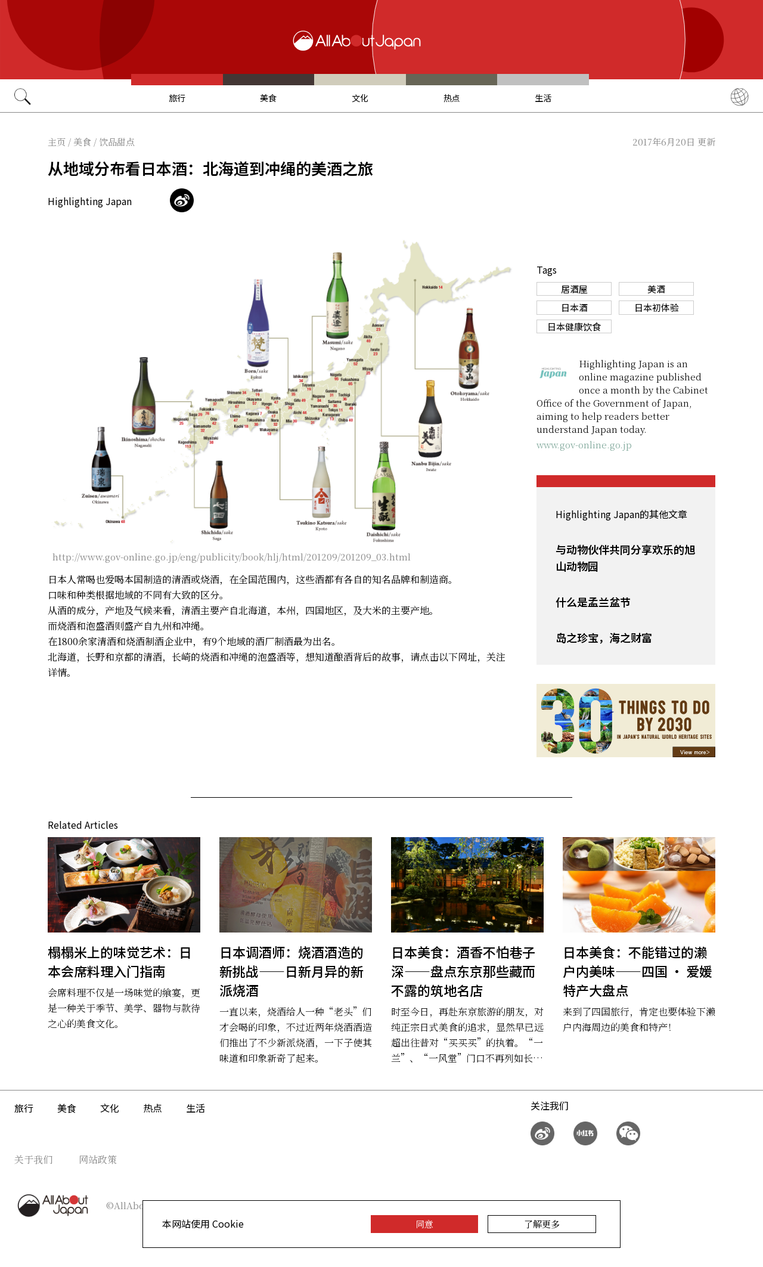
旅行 (177, 98)
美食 (268, 98)
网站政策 (98, 1159)
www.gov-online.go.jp (584, 444)
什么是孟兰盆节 (593, 601)
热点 (451, 98)
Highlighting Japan (90, 201)
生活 (543, 98)
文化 (360, 98)
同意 (424, 1224)
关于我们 (33, 1159)
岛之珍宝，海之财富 (604, 637)
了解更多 (542, 1224)
